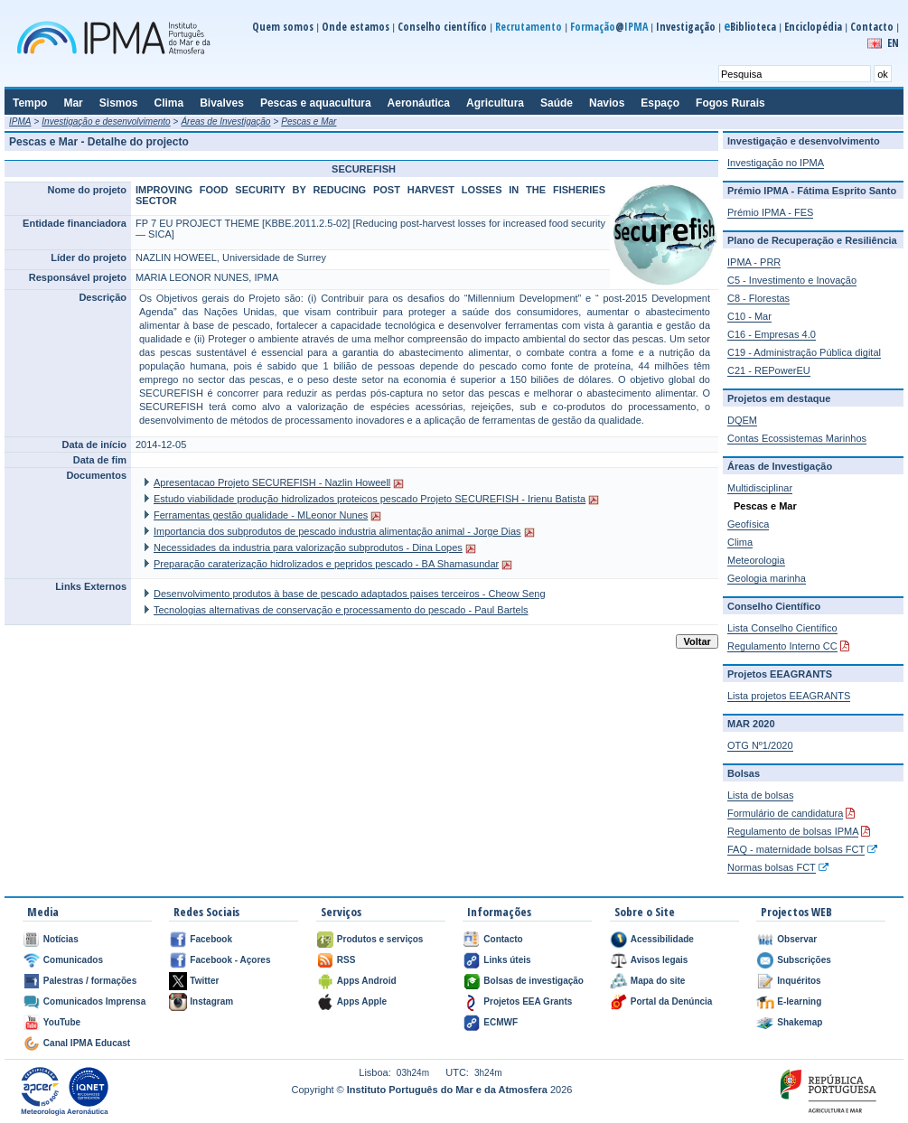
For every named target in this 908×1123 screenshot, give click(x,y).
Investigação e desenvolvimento (106, 121)
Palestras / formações (89, 981)
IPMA (20, 121)
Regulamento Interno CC (782, 646)
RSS (346, 960)
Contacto (872, 26)
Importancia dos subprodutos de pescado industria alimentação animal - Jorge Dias (337, 531)
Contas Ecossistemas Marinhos (796, 438)
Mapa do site (658, 981)
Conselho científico (442, 26)
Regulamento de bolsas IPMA (792, 831)
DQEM (742, 420)
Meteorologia (756, 560)
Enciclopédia (813, 26)
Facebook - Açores (230, 960)
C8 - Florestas (758, 298)
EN (893, 43)
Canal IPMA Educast (86, 1043)
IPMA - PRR (754, 262)
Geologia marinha (766, 578)
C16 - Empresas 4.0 (771, 334)
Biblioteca (750, 26)
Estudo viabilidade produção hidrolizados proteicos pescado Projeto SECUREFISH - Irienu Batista (369, 498)
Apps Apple (362, 1001)
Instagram (211, 1001)
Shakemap (799, 1022)
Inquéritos (798, 981)
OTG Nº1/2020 (760, 745)
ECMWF (500, 1022)
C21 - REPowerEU (768, 370)
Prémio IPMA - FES (770, 212)
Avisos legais (659, 960)
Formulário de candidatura (785, 813)
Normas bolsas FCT (771, 867)
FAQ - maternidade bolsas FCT (796, 849)
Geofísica (748, 524)
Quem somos (283, 26)
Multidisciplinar (759, 487)
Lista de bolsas (760, 795)
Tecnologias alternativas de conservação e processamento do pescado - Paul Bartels (341, 609)
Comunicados (73, 960)
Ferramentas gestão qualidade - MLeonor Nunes (261, 515)
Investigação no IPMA (775, 162)
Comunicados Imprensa (94, 1001)
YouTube (61, 1022)
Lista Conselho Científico (782, 627)
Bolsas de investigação (533, 981)
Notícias (61, 939)
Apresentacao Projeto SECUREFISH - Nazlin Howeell (272, 482)
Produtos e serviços (380, 939)
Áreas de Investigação (225, 121)
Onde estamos (355, 26)
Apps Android (367, 981)
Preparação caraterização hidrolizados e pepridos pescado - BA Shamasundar (326, 563)
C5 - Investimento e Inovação (792, 280)
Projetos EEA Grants (527, 1001)
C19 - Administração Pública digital (804, 352)
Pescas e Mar (308, 121)
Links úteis (506, 960)
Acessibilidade (662, 939)
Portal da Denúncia (672, 1001)
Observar (797, 939)
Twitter (204, 981)
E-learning (799, 1001)
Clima (740, 542)
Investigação (686, 26)
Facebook (211, 939)
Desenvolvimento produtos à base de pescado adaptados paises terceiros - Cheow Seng (350, 593)
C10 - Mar (749, 316)
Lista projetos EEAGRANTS (788, 695)
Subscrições (803, 960)
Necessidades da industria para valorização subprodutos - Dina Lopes (308, 547)
